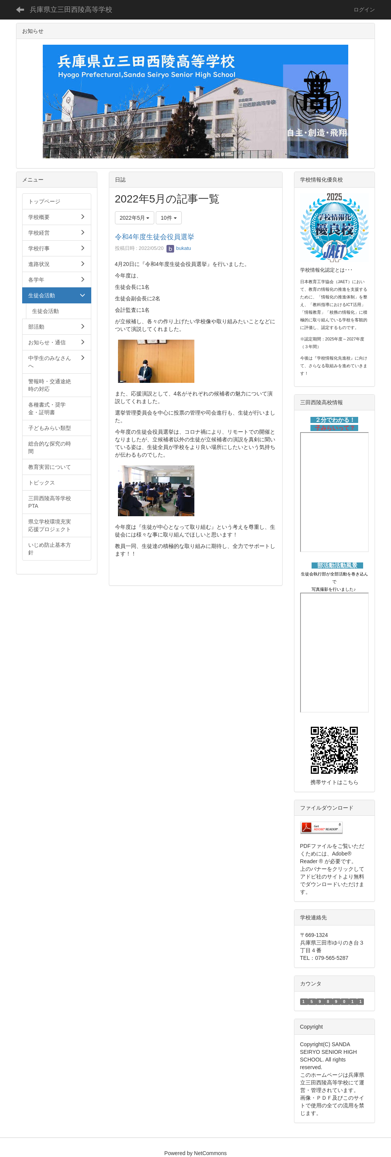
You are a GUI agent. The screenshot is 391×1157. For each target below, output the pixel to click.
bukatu (178, 248)
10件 (168, 218)
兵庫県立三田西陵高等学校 (71, 9)
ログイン (364, 9)
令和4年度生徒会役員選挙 (154, 237)
